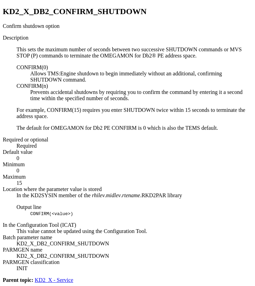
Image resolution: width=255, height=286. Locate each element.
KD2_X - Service (54, 280)
